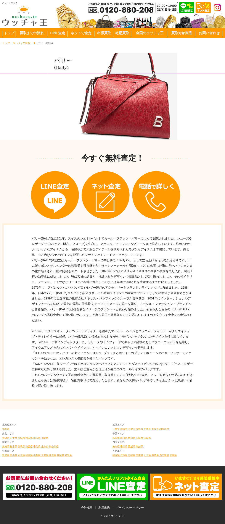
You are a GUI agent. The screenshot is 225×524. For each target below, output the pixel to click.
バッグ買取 (23, 43)
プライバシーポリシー (130, 507)
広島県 (139, 438)
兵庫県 (147, 429)
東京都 (44, 446)
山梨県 (36, 455)
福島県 (44, 438)
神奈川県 (54, 446)
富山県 (13, 455)
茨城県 (5, 446)
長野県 (44, 455)
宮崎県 (155, 455)
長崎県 (131, 455)
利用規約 (104, 507)
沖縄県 (173, 455)
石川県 (21, 455)
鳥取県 (116, 438)
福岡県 (116, 455)
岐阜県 (52, 455)
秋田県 (29, 438)
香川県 (123, 446)
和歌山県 (164, 429)
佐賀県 (123, 455)
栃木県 (13, 446)
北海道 (5, 429)
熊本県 (139, 455)
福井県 (29, 455)
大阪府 (139, 429)
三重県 (116, 429)
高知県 (139, 446)
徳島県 (116, 446)
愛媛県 (131, 446)
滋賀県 (123, 429)
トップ (6, 43)
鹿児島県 (164, 455)
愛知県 (68, 455)
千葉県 (36, 446)
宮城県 (21, 438)
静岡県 (60, 455)
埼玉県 (29, 446)
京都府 (131, 429)
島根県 (123, 438)
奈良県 (155, 429)
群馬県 (21, 446)
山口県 (147, 438)
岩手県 (13, 438)
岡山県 (131, 438)
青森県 (5, 438)
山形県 (36, 438)
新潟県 (5, 455)
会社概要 (86, 507)
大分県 (147, 455)
